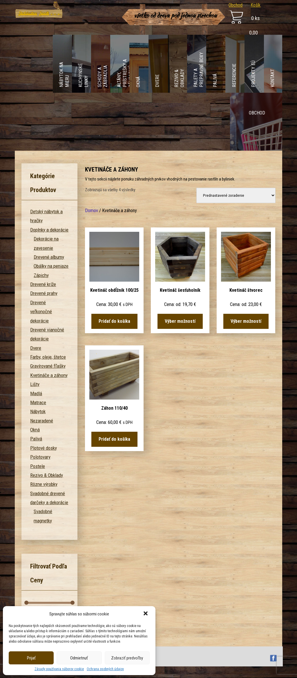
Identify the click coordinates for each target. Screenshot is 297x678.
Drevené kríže (43, 284)
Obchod (235, 5)
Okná (35, 430)
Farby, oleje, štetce (48, 357)
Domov (91, 210)
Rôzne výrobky (43, 484)
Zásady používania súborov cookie (59, 669)
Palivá (36, 439)
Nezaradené (41, 421)
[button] (146, 613)
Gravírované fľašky (48, 366)
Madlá (36, 393)
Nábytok (38, 411)
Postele (37, 466)
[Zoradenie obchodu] (236, 195)
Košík (255, 5)
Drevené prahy (43, 293)
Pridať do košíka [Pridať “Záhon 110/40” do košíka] (114, 439)
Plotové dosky (43, 448)
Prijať (31, 658)
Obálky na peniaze (51, 266)
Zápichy (41, 275)
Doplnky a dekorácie (49, 230)
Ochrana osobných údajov (105, 669)
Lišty (34, 384)
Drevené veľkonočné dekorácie (41, 312)
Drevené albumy (49, 257)
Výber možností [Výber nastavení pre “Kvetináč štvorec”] (246, 321)
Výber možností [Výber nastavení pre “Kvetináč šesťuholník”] (180, 321)
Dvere (35, 348)
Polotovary (40, 457)
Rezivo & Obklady (46, 475)
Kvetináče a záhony (49, 375)
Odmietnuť (79, 658)
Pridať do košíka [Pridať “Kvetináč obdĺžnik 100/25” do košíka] (114, 321)
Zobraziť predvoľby (127, 658)
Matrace (38, 402)
